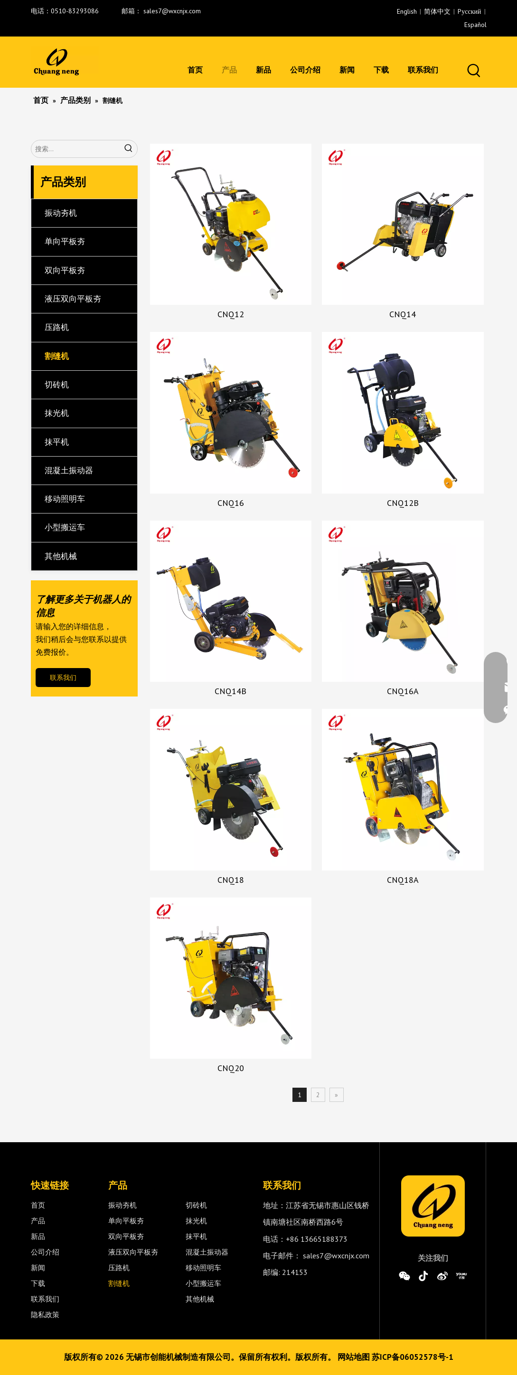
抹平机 (57, 442)
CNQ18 (230, 880)
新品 (38, 1236)
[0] (433, 1206)
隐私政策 (45, 1314)
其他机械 (61, 556)
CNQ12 (230, 314)
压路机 (57, 327)
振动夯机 (61, 213)
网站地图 (354, 1357)
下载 (38, 1283)
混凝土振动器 (69, 470)
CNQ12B (403, 503)
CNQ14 (402, 314)
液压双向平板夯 (73, 298)
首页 (38, 1205)
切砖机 (57, 384)
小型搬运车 (65, 527)
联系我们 (63, 677)
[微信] (404, 1275)
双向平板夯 (65, 270)
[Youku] (461, 1275)
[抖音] (423, 1275)
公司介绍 (45, 1251)
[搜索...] (75, 148)
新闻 (38, 1267)
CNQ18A (403, 880)
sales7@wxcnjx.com (172, 11)
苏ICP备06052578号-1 (412, 1357)
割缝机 (57, 356)
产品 (38, 1220)
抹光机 (57, 413)
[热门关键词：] (474, 71)
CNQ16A (403, 691)
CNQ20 (230, 1068)
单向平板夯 (65, 241)
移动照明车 (65, 499)
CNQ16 (230, 503)
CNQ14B (230, 691)
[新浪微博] (442, 1275)
